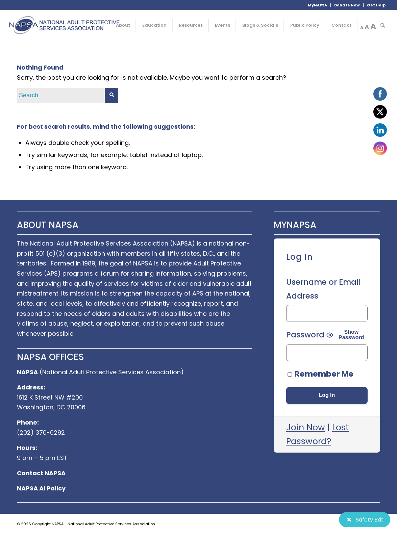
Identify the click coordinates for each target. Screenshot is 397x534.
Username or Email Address (323, 289)
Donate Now (347, 5)
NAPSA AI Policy (41, 488)
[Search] (382, 25)
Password (305, 334)
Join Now (305, 427)
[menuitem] (317, 5)
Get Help (376, 5)
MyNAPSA (317, 5)
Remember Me (320, 373)
